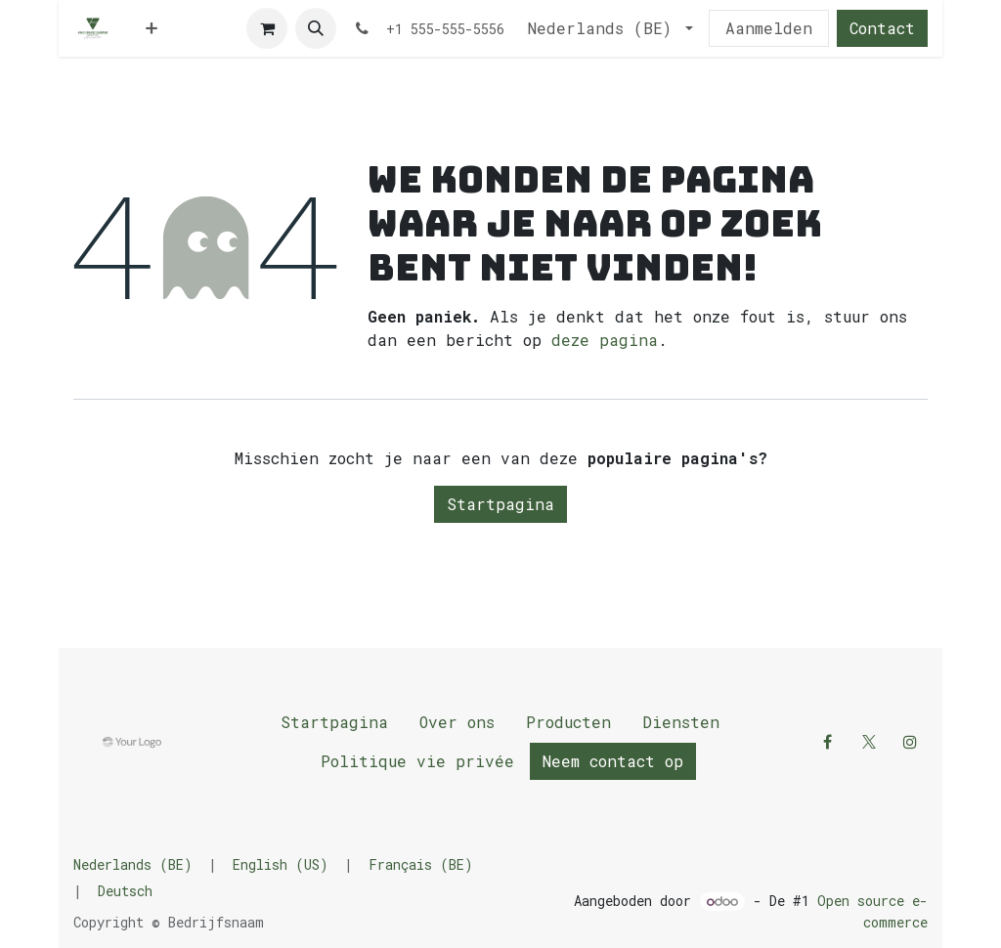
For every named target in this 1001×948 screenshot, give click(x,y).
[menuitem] (151, 28)
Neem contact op (613, 761)
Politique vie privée (417, 761)
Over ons (457, 721)
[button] (315, 28)
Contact (882, 28)
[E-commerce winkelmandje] (266, 28)
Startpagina (500, 504)
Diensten (680, 721)
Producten (568, 721)
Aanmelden (768, 28)
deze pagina (604, 339)
